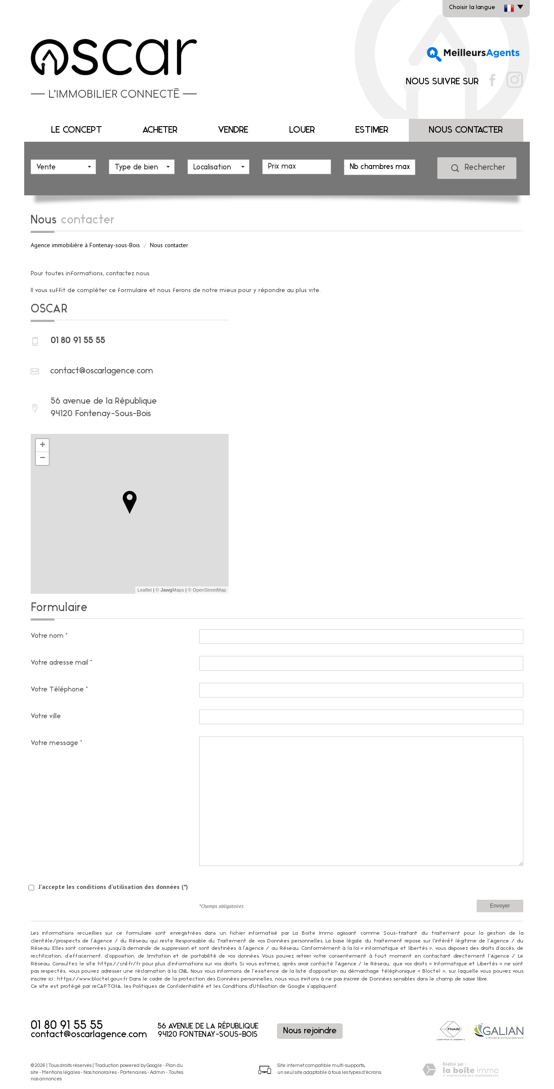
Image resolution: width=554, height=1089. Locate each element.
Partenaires (133, 1072)
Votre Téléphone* (60, 689)
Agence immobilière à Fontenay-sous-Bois (85, 245)
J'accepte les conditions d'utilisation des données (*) (113, 887)
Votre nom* (50, 636)
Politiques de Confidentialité (168, 986)
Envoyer (500, 906)
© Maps (170, 589)
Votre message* (57, 743)
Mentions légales (61, 1072)
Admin (157, 1072)
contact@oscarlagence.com (101, 371)
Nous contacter (466, 130)
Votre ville (46, 716)
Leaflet (144, 589)
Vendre (233, 130)
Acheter (160, 130)
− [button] (42, 458)
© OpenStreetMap (207, 589)
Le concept (76, 130)
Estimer (371, 130)
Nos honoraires (100, 1072)
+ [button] (42, 445)
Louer (302, 130)
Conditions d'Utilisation (249, 986)
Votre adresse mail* (62, 662)
